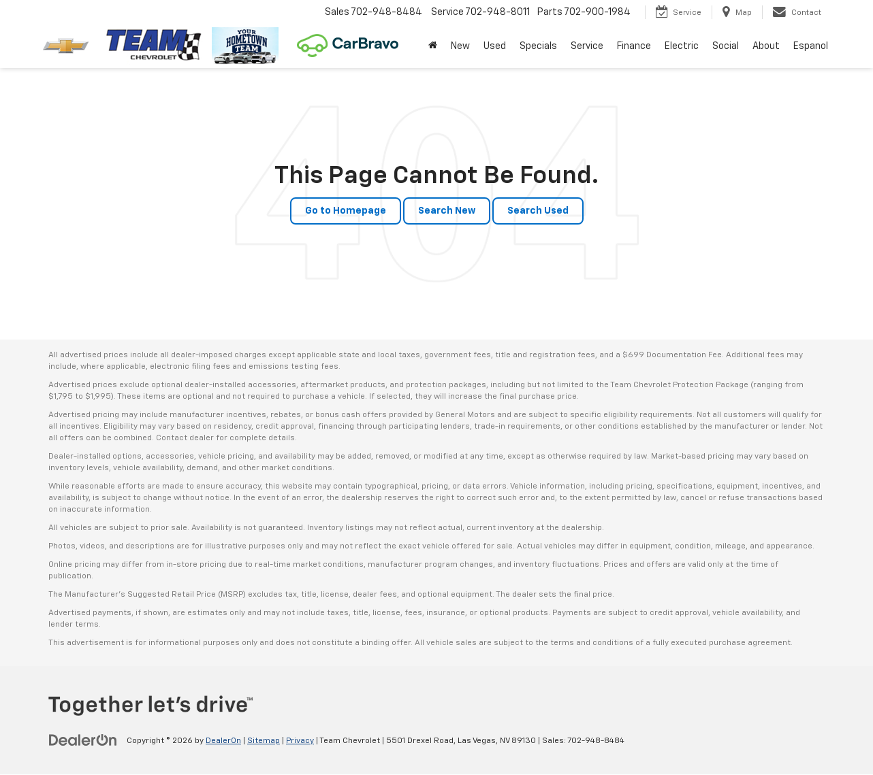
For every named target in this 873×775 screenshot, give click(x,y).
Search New (446, 211)
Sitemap (263, 741)
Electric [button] (682, 46)
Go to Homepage (345, 211)
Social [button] (725, 46)
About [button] (766, 46)
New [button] (460, 46)
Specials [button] (538, 46)
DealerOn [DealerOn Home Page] (223, 741)
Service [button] (587, 46)
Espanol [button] (810, 46)
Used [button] (494, 46)
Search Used (538, 211)
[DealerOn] (83, 740)
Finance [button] (634, 46)
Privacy (300, 741)
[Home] (433, 46)
